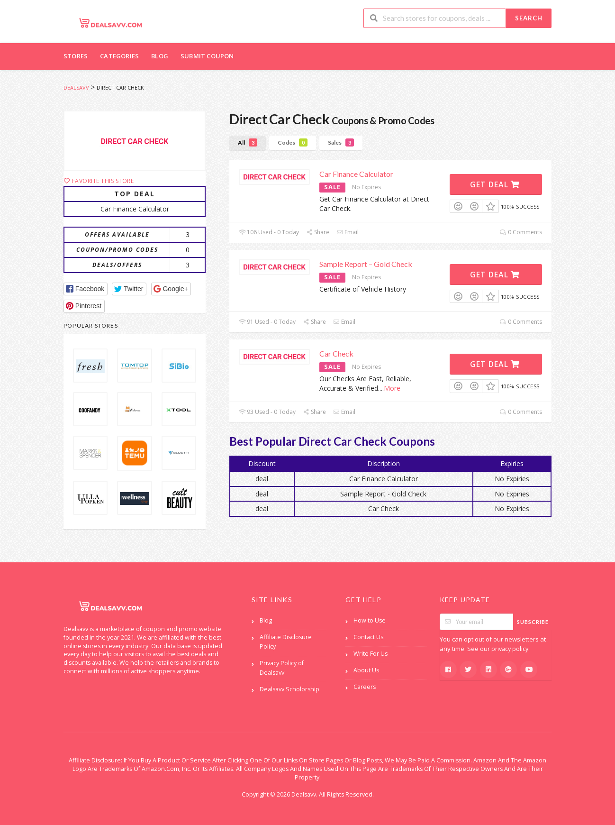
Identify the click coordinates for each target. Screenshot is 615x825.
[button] (85, 289)
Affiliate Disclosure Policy (286, 642)
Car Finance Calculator (356, 173)
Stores (75, 56)
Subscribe (533, 622)
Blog (159, 56)
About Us (366, 670)
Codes (293, 142)
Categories (119, 56)
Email (347, 232)
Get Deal (495, 184)
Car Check (336, 353)
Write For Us (370, 654)
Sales (341, 142)
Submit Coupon (207, 56)
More (392, 388)
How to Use (369, 620)
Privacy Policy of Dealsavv (282, 668)
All (247, 142)
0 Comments (521, 232)
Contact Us (368, 637)
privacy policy (509, 649)
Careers (364, 687)
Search (529, 18)
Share (317, 232)
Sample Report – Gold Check (365, 263)
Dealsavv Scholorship (289, 689)
